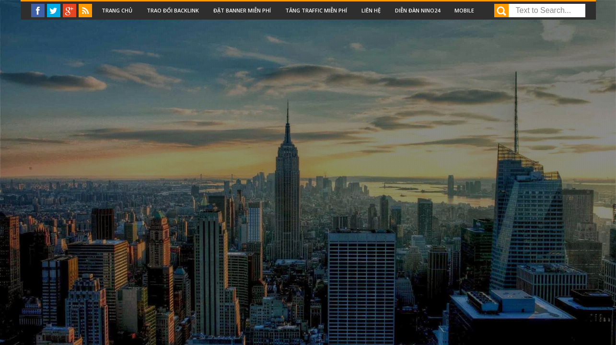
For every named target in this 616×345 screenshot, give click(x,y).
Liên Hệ (371, 10)
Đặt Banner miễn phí (242, 10)
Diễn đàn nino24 (417, 10)
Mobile (464, 10)
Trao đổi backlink (173, 10)
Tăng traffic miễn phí (316, 10)
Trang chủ (117, 10)
